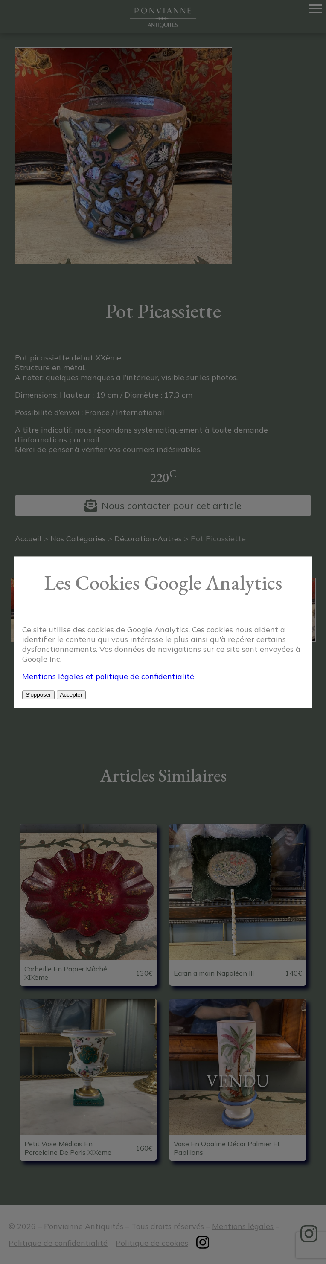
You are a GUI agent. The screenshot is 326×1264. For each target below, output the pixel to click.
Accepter (71, 695)
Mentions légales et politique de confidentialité (108, 676)
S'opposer (38, 695)
